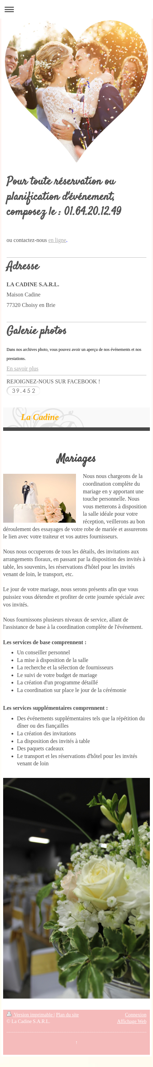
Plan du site (67, 1014)
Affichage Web (131, 1021)
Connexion (135, 1014)
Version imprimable (30, 1014)
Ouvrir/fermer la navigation (76, 9)
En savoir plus (23, 368)
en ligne (57, 240)
